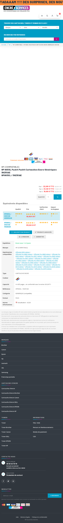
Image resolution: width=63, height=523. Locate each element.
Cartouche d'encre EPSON (10, 407)
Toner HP (4, 446)
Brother (4, 345)
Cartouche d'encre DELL (9, 402)
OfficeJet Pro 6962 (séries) (43, 258)
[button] (47, 16)
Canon (3, 350)
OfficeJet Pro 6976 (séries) (51, 267)
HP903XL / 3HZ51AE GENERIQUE (8, 216)
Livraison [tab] (24, 237)
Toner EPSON (6, 441)
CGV (34, 436)
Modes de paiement (40, 432)
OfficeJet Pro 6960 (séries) (51, 256)
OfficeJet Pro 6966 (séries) (29, 263)
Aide (17, 517)
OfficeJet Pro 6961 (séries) (24, 258)
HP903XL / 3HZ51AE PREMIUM (7, 225)
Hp (2, 359)
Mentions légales (25, 517)
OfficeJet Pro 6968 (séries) (48, 263)
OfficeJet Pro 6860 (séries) (24, 254)
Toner (3, 423)
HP (10, 45)
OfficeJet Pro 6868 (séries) (42, 254)
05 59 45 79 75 (11, 464)
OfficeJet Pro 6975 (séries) (33, 267)
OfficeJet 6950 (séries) (23, 252)
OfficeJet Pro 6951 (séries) (33, 256)
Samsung (4, 372)
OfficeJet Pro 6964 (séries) (36, 260)
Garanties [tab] (39, 237)
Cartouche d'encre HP (8, 411)
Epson (3, 354)
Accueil (3, 45)
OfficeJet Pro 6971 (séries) (42, 265)
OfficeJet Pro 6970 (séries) (24, 265)
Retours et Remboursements (43, 427)
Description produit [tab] (20, 232)
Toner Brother (6, 427)
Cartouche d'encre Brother (10, 393)
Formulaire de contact (14, 475)
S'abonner (55, 495)
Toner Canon (6, 432)
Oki (2, 368)
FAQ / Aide (36, 423)
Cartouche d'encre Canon (10, 398)
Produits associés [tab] (43, 232)
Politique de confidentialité (39, 517)
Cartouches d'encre (8, 388)
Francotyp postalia (8, 377)
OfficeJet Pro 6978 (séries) (24, 269)
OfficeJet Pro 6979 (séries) (43, 269)
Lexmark (4, 363)
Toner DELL (5, 436)
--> (13, 27)
